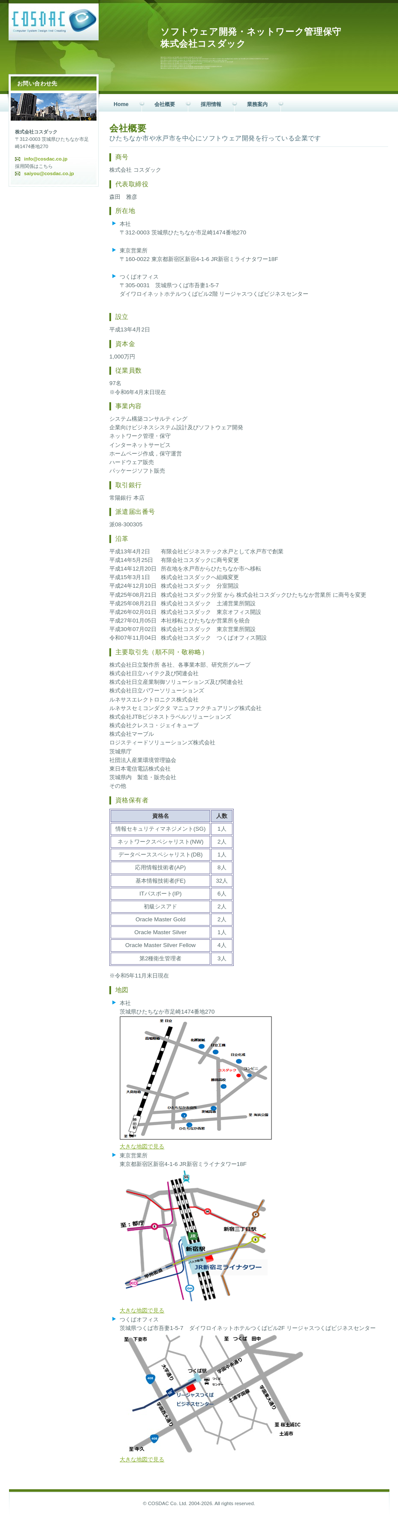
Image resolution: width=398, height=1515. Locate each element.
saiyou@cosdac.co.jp (49, 173)
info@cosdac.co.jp (45, 158)
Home (121, 104)
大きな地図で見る (142, 1146)
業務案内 (257, 104)
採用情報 (211, 104)
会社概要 (164, 104)
